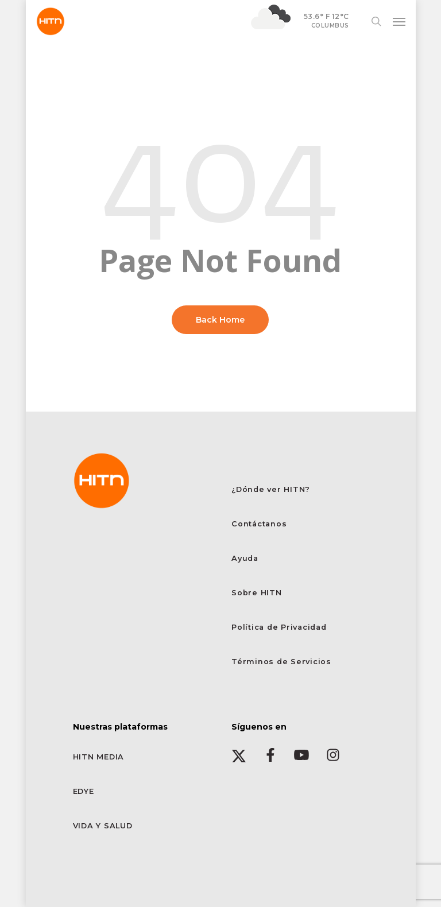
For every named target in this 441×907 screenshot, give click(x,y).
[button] (399, 21)
